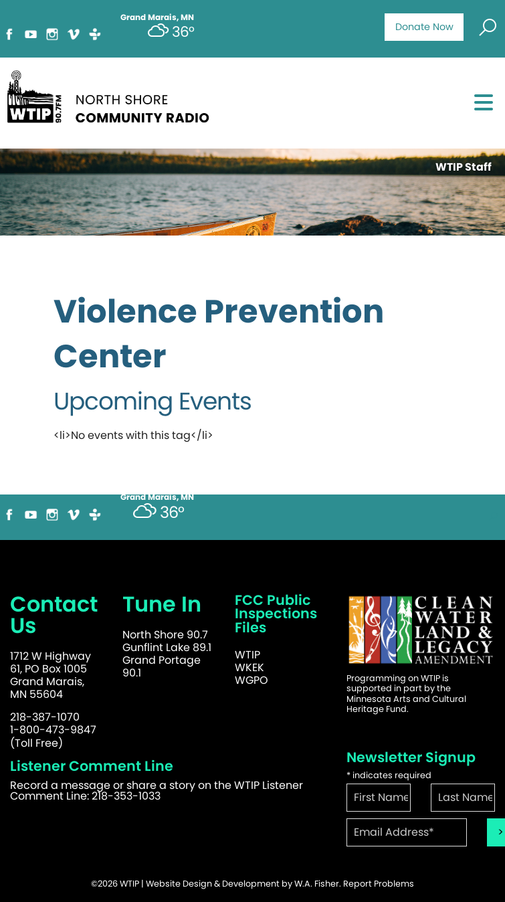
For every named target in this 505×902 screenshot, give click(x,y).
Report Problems (378, 883)
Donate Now (424, 26)
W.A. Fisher (316, 883)
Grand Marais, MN (157, 497)
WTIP (247, 654)
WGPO (251, 680)
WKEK (249, 667)
